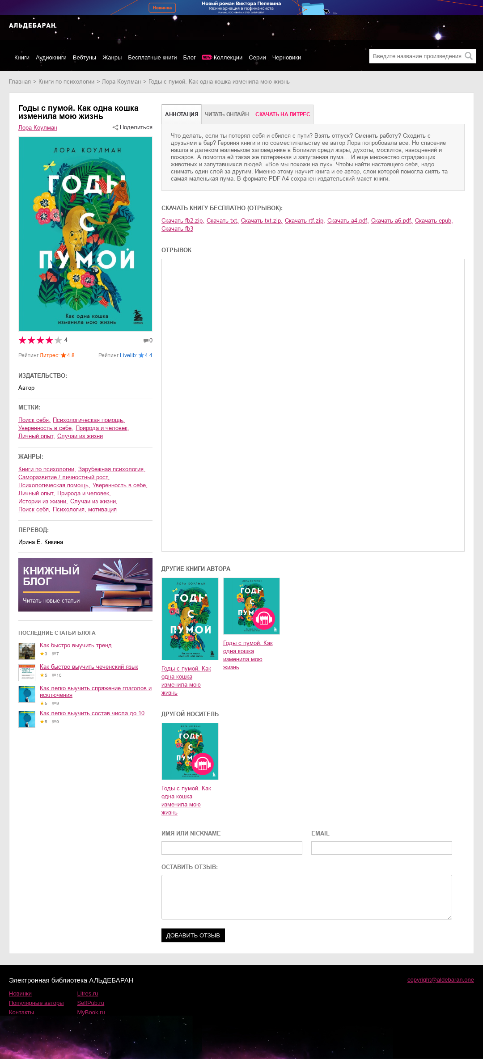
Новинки (20, 993)
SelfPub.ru (91, 1003)
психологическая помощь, (89, 420)
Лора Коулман (121, 81)
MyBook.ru (91, 1012)
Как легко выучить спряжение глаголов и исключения (96, 691)
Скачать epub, (434, 220)
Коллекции (228, 57)
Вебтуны (84, 57)
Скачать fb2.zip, (182, 220)
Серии (257, 57)
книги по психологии (66, 81)
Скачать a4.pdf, (348, 220)
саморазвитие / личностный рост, (64, 477)
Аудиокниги (51, 57)
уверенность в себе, (45, 428)
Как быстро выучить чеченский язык (89, 666)
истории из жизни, (43, 501)
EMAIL (320, 833)
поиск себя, (34, 420)
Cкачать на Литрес (282, 114)
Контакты (21, 1012)
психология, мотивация (85, 509)
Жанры (112, 57)
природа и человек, (102, 428)
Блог (189, 57)
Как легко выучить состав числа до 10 (92, 713)
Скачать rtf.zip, (305, 220)
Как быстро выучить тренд (76, 645)
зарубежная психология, (111, 469)
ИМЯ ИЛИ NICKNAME (191, 833)
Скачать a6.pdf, (392, 220)
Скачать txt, (223, 220)
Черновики (286, 57)
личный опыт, (36, 436)
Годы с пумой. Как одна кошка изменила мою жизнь (186, 680)
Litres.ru (87, 993)
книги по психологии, (47, 469)
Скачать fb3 (177, 228)
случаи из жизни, (94, 501)
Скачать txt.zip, (262, 220)
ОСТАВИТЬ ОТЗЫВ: (189, 867)
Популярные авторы (36, 1003)
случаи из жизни (80, 436)
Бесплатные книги (152, 57)
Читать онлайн (227, 114)
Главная (20, 81)
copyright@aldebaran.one (440, 979)
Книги (22, 57)
